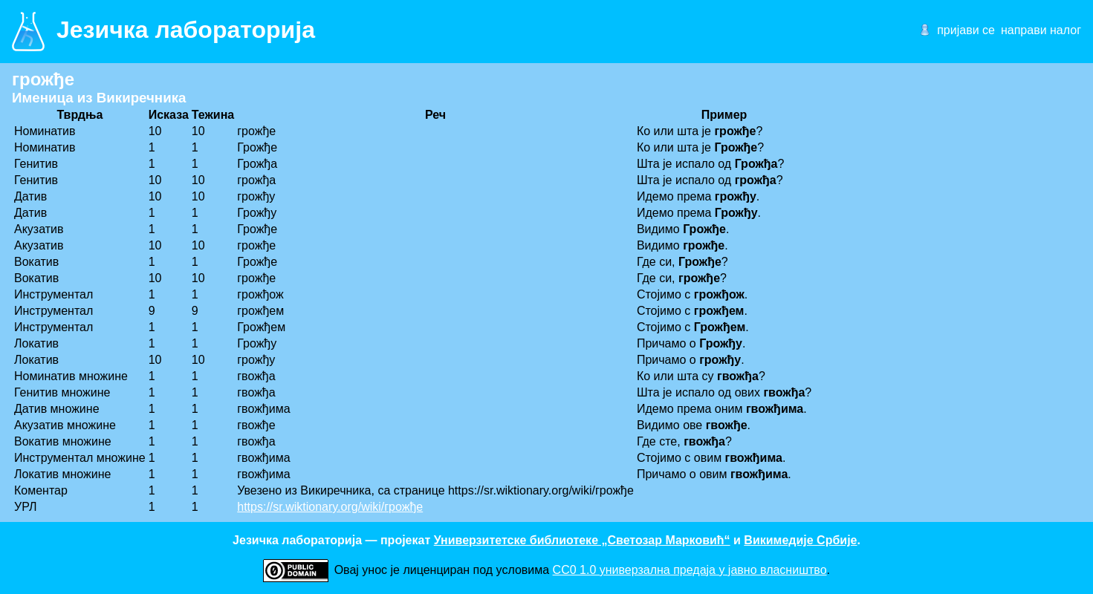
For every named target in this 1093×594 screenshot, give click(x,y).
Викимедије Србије (800, 540)
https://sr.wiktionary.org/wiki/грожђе (330, 506)
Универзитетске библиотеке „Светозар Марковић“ (582, 540)
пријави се (966, 30)
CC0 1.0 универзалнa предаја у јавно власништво (690, 570)
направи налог (1041, 30)
